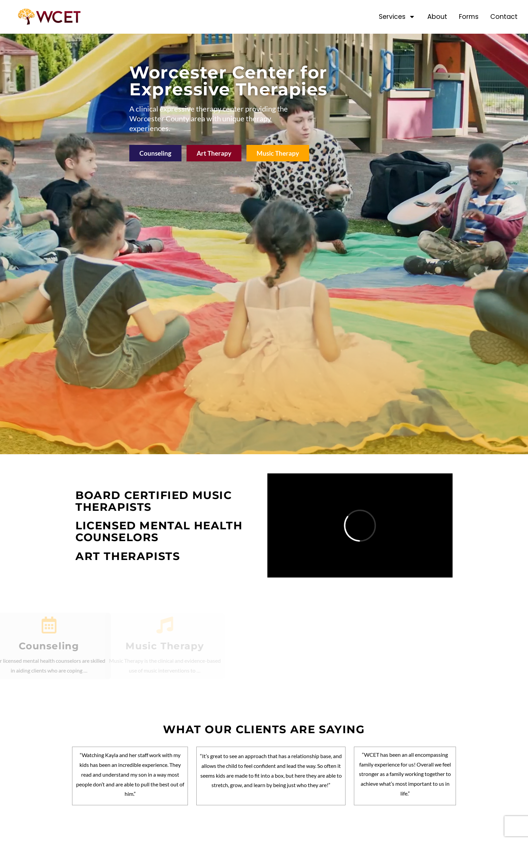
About (437, 16)
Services (397, 17)
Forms (468, 16)
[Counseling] (29, 625)
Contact (504, 16)
